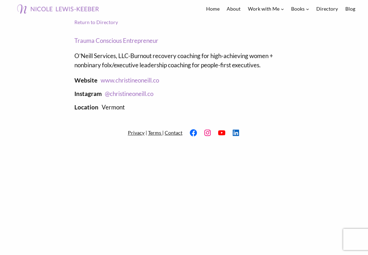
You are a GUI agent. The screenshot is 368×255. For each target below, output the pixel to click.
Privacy (136, 133)
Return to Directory (96, 22)
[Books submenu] (307, 9)
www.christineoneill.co (130, 80)
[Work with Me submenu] (282, 9)
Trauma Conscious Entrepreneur (116, 40)
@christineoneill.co (129, 93)
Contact (173, 133)
